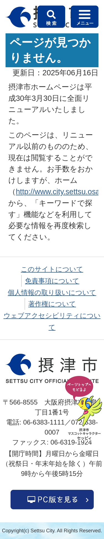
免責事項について (52, 281)
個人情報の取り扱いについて (52, 292)
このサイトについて (52, 269)
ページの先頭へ (84, 408)
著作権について (52, 304)
